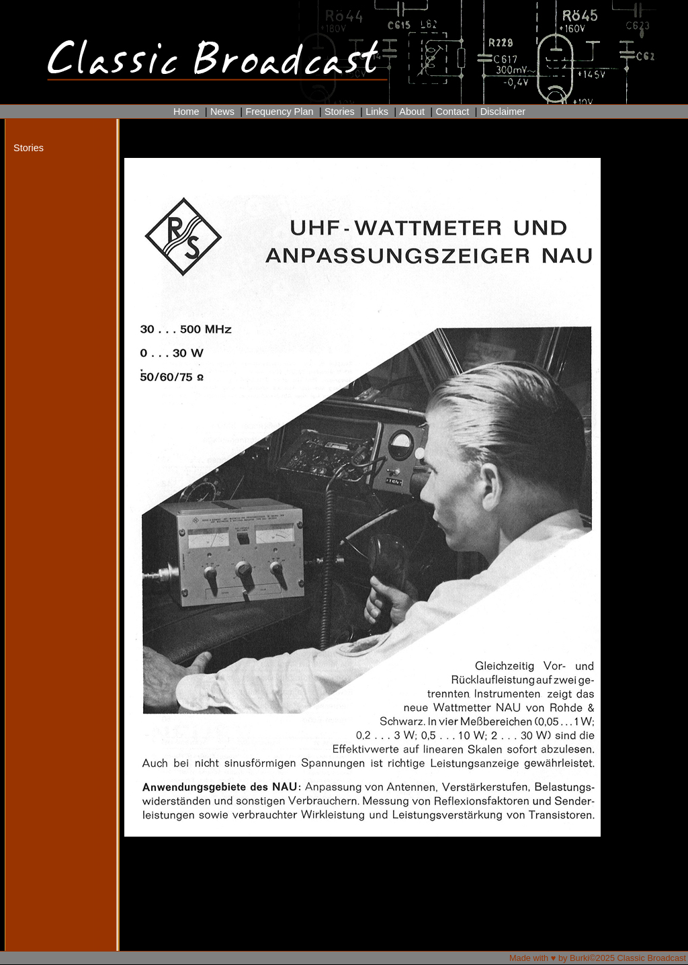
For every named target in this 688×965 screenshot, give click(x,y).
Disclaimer (502, 111)
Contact (452, 111)
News (222, 111)
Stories (340, 111)
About (412, 111)
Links (377, 111)
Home (186, 111)
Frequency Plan (279, 111)
